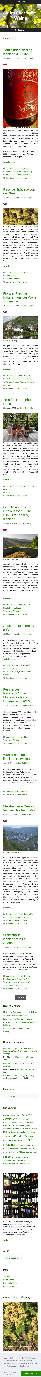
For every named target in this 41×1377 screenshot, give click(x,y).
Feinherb (19, 168)
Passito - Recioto (25, 672)
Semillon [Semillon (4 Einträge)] (5, 1153)
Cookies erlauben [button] (30, 1373)
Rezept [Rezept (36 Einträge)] (29, 1140)
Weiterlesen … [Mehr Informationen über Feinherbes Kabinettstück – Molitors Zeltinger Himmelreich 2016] (9, 731)
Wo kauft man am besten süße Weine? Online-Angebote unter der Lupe (20, 1051)
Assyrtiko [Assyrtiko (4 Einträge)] (12, 1115)
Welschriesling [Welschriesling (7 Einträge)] (17, 1163)
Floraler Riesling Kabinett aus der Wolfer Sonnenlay (20, 297)
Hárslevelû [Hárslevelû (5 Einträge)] (34, 1129)
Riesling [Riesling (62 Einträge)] (9, 1144)
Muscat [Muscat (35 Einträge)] (27, 1132)
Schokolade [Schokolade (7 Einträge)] (32, 1149)
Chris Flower (8, 341)
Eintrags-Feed (8, 1279)
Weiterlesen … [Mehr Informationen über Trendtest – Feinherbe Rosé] (9, 480)
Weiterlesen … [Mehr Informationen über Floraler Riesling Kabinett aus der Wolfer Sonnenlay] (9, 369)
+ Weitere (20, 997)
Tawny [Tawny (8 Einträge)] (14, 1157)
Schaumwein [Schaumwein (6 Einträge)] (13, 1149)
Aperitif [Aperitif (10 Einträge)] (6, 1115)
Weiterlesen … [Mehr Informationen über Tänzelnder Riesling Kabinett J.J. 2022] (9, 162)
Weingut (27, 917)
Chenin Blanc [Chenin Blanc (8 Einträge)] (18, 1122)
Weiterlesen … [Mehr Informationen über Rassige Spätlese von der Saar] (9, 266)
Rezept (16, 382)
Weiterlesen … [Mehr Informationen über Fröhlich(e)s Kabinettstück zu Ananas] (24, 969)
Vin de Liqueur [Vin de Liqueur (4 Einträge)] (28, 1161)
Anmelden (7, 1276)
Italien (5, 489)
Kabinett (18, 175)
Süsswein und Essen (11, 985)
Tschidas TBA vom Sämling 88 (15, 1015)
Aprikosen (10, 175)
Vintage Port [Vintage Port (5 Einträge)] (7, 1163)
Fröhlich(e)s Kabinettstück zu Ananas (15, 939)
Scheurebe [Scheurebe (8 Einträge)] (23, 1149)
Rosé (8, 493)
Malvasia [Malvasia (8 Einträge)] (19, 1132)
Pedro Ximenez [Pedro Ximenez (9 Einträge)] (9, 1140)
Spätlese (16, 279)
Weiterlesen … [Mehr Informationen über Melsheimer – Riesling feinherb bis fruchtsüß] (9, 908)
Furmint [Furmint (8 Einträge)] (21, 1125)
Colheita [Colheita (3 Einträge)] (26, 1122)
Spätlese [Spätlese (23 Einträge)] (14, 1152)
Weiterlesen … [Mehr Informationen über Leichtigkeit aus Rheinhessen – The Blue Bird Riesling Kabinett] (9, 598)
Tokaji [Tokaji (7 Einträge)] (19, 1157)
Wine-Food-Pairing (24, 172)
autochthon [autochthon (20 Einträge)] (9, 1119)
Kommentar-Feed (10, 1283)
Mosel (14, 172)
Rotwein (24, 792)
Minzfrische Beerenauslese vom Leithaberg (20, 1012)
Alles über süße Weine (20, 15)
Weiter (5, 1240)
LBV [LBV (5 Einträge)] (13, 1132)
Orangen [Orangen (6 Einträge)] (11, 1136)
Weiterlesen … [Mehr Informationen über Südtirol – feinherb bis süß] (9, 659)
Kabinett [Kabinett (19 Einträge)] (7, 1132)
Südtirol (22, 665)
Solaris (6, 675)
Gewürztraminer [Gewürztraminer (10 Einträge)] (10, 1128)
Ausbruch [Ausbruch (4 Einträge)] (18, 1115)
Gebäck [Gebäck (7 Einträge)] (27, 1125)
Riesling (25, 175)
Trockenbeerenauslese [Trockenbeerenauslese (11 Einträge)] (13, 1161)
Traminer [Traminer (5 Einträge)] (25, 1157)
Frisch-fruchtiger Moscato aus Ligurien (18, 1019)
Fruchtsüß (28, 914)
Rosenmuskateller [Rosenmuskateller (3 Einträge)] (19, 1145)
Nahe (14, 979)
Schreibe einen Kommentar (16, 178)
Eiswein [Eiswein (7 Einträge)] (15, 1125)
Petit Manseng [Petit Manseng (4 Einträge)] (20, 1140)
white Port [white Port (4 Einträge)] (26, 1163)
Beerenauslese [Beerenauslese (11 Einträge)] (22, 1119)
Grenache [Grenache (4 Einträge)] (27, 1129)
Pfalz (11, 489)
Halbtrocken (29, 486)
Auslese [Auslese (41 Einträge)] (27, 1115)
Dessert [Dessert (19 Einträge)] (7, 1125)
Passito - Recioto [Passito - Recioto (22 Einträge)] (23, 1136)
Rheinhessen (17, 608)
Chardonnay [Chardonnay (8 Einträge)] (8, 1122)
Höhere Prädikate (10, 917)
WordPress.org (9, 1286)
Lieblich (17, 792)
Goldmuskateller (12, 672)
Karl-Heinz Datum (10, 1048)
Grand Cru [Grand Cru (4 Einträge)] (20, 1129)
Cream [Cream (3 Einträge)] (31, 1122)
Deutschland (11, 168)
